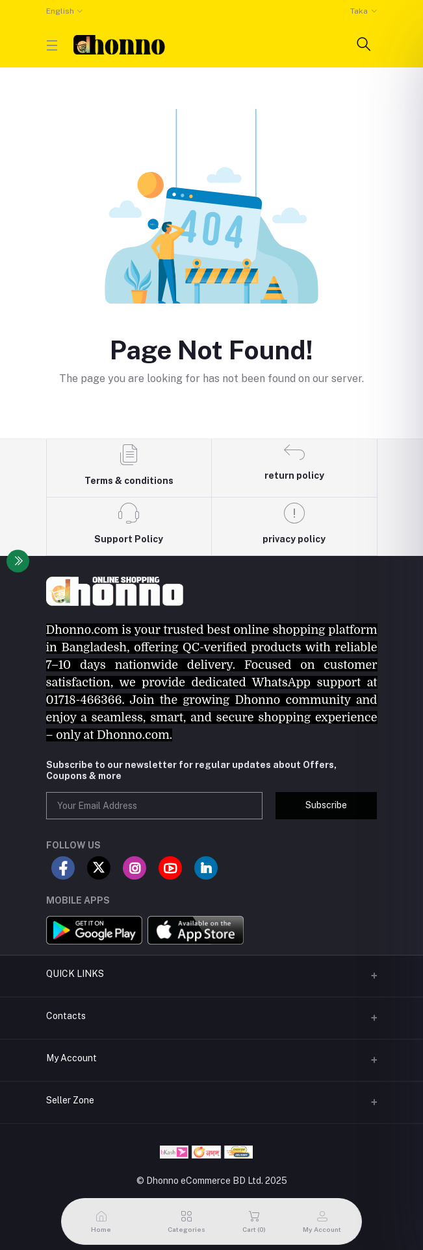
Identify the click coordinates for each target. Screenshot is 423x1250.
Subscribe (326, 805)
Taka (359, 11)
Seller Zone (70, 1100)
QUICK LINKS (75, 973)
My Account (71, 1058)
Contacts (66, 1016)
